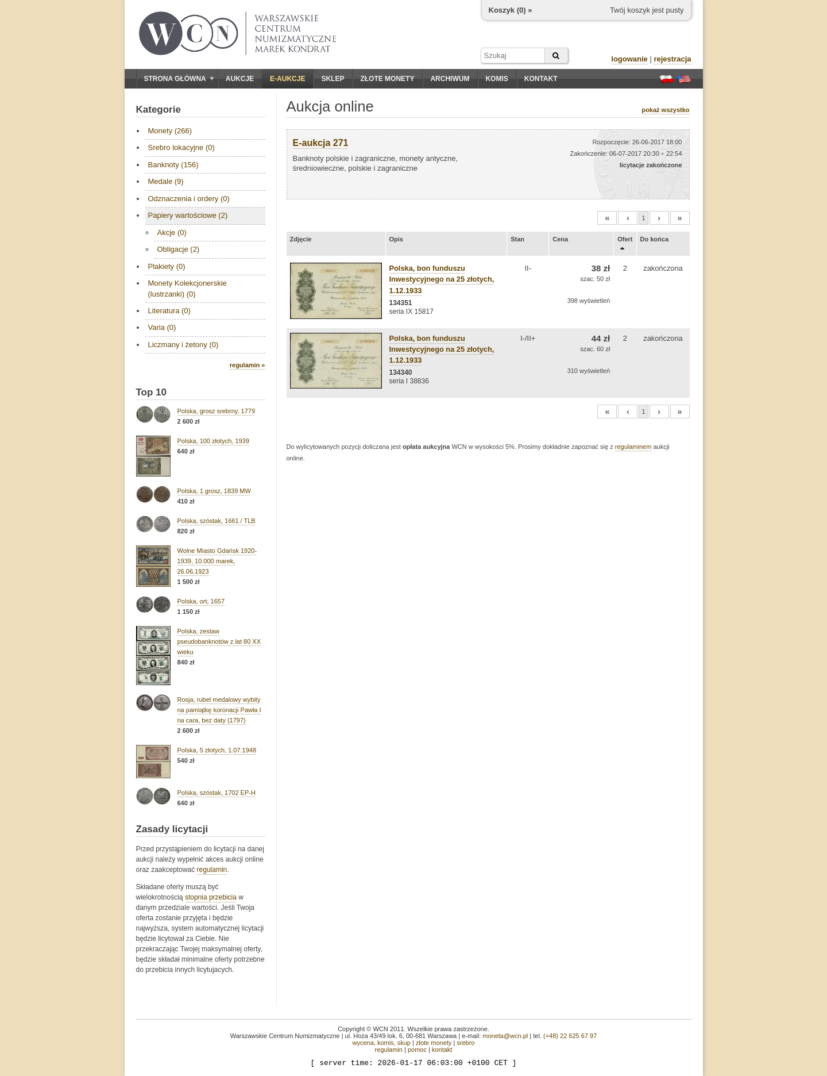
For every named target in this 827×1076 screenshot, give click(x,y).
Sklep (332, 79)
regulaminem (633, 446)
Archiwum (449, 79)
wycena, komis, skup (381, 1042)
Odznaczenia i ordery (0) (189, 198)
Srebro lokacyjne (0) (181, 147)
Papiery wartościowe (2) (188, 215)
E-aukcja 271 (321, 143)
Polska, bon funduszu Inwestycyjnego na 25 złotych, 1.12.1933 (441, 279)
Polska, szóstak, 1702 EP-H (216, 792)
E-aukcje (287, 79)
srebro (465, 1042)
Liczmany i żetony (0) (183, 344)
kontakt (442, 1049)
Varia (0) (162, 327)
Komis (496, 79)
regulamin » (247, 365)
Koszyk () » (510, 10)
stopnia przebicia (211, 897)
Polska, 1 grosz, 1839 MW (214, 490)
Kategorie (158, 109)
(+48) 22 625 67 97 (570, 1035)
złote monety (433, 1042)
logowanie (629, 59)
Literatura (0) (169, 310)
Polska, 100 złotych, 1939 (213, 440)
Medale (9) (166, 181)
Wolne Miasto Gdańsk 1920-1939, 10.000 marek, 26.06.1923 (217, 561)
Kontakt (541, 79)
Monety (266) (170, 130)
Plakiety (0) (167, 266)
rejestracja (672, 59)
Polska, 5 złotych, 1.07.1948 (217, 750)
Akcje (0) (172, 232)
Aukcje (240, 79)
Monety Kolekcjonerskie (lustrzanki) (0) (187, 288)
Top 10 (151, 392)
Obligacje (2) (178, 249)
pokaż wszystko (665, 109)
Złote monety (387, 79)
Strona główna (179, 79)
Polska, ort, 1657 (201, 601)
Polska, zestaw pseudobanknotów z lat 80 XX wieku (219, 641)
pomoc (417, 1049)
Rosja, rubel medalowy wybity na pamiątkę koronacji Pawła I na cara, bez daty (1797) (219, 710)
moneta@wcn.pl (505, 1035)
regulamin (212, 870)
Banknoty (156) (173, 164)
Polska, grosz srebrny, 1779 (216, 411)
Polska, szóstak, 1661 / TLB (216, 520)
